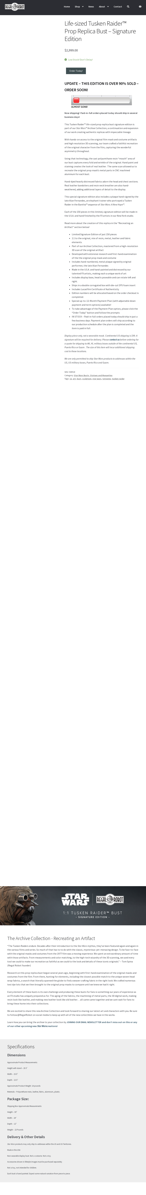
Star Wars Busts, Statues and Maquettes (93, 375)
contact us (114, 339)
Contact (118, 6)
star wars (96, 378)
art (74, 378)
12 (71, 378)
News (91, 6)
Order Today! (76, 70)
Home (67, 6)
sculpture (86, 378)
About (102, 6)
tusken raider (118, 378)
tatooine (106, 378)
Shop (77, 6)
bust (79, 378)
